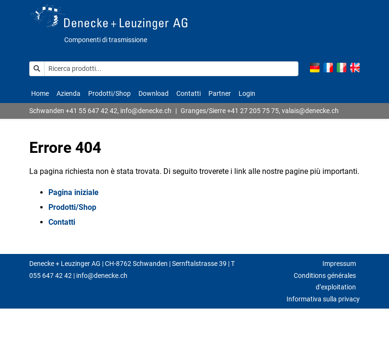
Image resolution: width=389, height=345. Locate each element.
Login (247, 93)
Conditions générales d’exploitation (325, 281)
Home (40, 93)
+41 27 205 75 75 (253, 111)
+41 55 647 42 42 (91, 111)
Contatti (188, 93)
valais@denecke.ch (310, 111)
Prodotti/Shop (109, 93)
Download (153, 93)
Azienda (68, 93)
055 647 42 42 (50, 275)
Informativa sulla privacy (323, 299)
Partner (219, 93)
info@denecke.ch (146, 111)
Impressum (339, 263)
